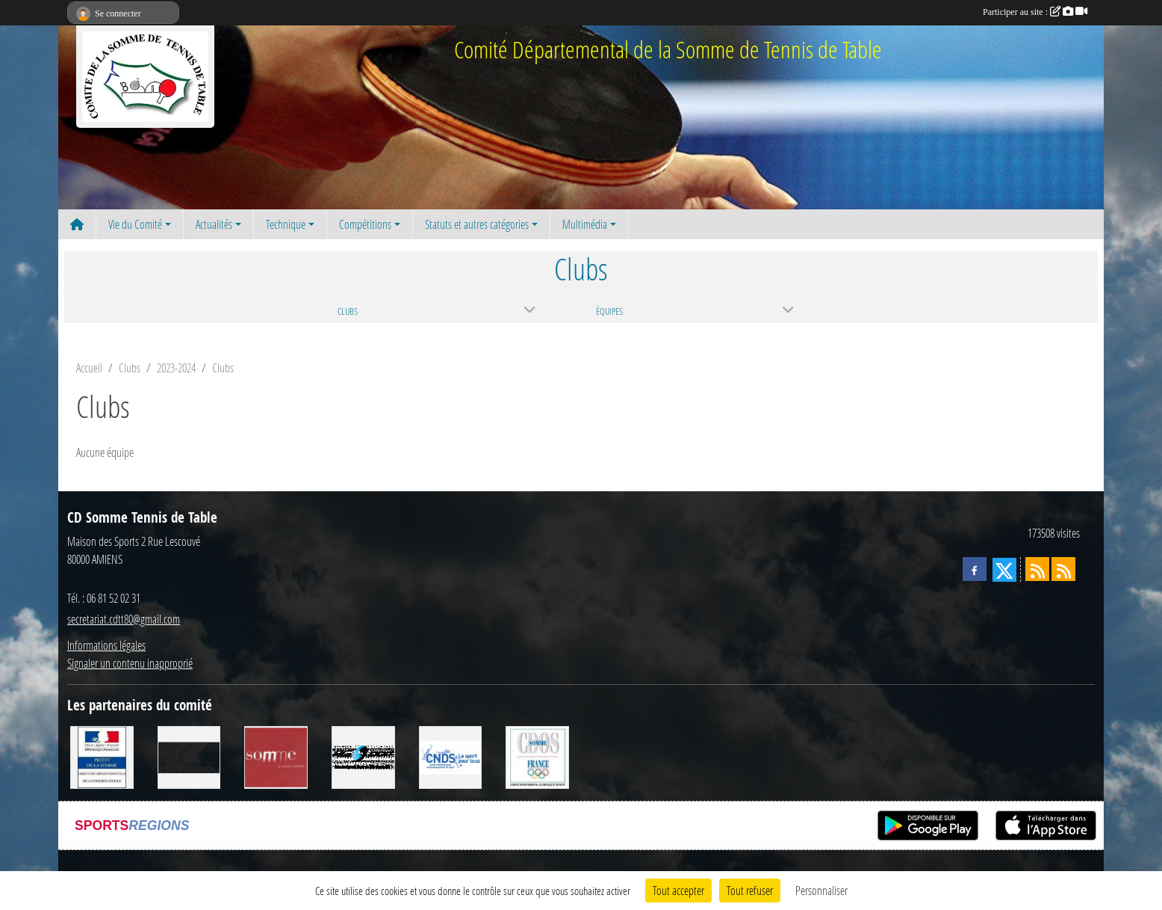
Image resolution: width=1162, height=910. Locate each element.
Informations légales (106, 645)
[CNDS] (450, 755)
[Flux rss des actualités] (1037, 569)
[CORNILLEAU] (189, 755)
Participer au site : (1035, 12)
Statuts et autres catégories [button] (477, 224)
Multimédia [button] (584, 224)
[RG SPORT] (363, 755)
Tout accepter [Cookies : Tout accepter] (678, 890)
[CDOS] (537, 755)
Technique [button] (285, 224)
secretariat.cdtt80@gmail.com (123, 619)
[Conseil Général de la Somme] (276, 755)
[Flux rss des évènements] (1063, 569)
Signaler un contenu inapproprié (130, 663)
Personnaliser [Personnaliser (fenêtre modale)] (821, 890)
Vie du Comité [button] (135, 224)
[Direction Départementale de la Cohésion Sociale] (102, 755)
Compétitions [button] (365, 224)
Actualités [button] (214, 224)
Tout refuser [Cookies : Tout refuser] (750, 890)
